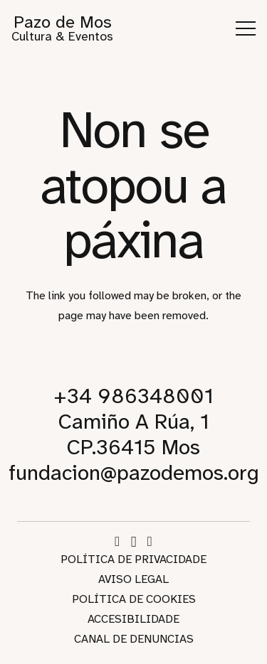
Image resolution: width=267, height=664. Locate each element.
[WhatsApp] (149, 541)
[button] (245, 28)
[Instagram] (134, 542)
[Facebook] (117, 541)
